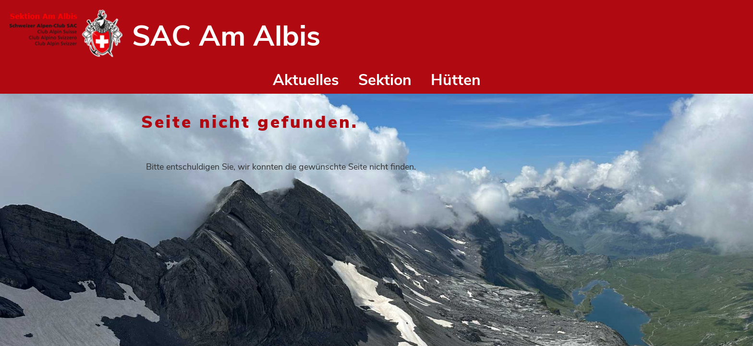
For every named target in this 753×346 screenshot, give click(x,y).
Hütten (456, 80)
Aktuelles (306, 80)
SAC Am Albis (226, 36)
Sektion (385, 80)
